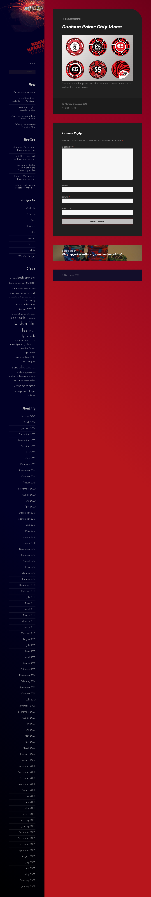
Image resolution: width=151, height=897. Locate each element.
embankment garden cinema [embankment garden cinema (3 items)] (22, 297)
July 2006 (30, 796)
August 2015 (29, 639)
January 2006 (28, 826)
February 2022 (27, 464)
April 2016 (30, 609)
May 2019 (30, 531)
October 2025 (28, 416)
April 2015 (30, 657)
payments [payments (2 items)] (32, 341)
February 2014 (28, 681)
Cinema (31, 214)
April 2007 (30, 742)
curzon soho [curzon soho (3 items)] (23, 289)
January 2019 (28, 537)
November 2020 (26, 489)
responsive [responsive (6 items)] (29, 352)
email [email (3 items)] (26, 293)
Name (66, 185)
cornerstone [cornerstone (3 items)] (20, 283)
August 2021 (29, 483)
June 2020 (30, 501)
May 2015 (30, 651)
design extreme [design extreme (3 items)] (16, 293)
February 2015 (28, 669)
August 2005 (28, 856)
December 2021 (27, 471)
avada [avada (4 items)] (13, 278)
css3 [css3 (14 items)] (14, 288)
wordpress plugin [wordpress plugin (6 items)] (24, 391)
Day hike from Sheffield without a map (23, 117)
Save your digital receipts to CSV (26, 108)
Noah (16, 147)
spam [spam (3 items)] (32, 362)
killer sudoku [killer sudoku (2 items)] (30, 314)
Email (66, 197)
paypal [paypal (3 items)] (13, 344)
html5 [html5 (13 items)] (31, 309)
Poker (32, 232)
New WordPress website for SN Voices (23, 100)
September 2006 (26, 784)
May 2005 (29, 874)
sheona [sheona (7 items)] (25, 361)
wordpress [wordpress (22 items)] (25, 386)
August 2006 (28, 790)
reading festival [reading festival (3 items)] (28, 348)
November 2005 (26, 838)
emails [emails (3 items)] (32, 293)
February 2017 (28, 573)
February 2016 (28, 621)
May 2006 (29, 808)
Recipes (31, 238)
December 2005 (26, 832)
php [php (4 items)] (33, 344)
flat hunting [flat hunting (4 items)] (29, 300)
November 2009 (26, 706)
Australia (30, 208)
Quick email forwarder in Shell (26, 149)
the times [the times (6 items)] (17, 380)
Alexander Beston (26, 165)
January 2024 (28, 428)
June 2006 (30, 802)
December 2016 (27, 585)
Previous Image (73, 19)
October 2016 (28, 591)
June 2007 (30, 730)
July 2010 (30, 700)
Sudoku (31, 250)
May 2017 (30, 567)
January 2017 (28, 579)
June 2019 (30, 525)
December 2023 (27, 434)
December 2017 (27, 549)
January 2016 (28, 627)
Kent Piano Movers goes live (26, 169)
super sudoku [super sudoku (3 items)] (29, 377)
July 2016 (30, 597)
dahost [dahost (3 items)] (32, 289)
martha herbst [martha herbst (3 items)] (21, 341)
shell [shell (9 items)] (32, 356)
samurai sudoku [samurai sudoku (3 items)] (22, 357)
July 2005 (30, 862)
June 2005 (30, 868)
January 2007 (28, 760)
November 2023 (26, 440)
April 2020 (30, 507)
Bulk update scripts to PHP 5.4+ (25, 186)
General (31, 226)
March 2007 (29, 748)
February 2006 (27, 820)
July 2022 (30, 452)
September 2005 (26, 850)
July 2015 (30, 645)
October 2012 (28, 694)
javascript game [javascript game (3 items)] (18, 314)
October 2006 (27, 778)
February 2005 (27, 880)
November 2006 (26, 772)
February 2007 (27, 754)
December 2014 (27, 675)
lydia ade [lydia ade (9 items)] (28, 336)
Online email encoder (24, 92)
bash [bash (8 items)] (20, 277)
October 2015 (28, 633)
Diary (32, 220)
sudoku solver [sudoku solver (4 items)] (16, 376)
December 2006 (26, 766)
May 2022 (30, 458)
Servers (31, 244)
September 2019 (26, 519)
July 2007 (30, 724)
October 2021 (28, 477)
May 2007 (30, 736)
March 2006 (28, 814)
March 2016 (29, 615)
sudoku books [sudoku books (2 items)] (30, 368)
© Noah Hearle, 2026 (70, 275)
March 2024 (29, 422)
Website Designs (26, 256)
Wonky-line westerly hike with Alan (25, 126)
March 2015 (29, 663)
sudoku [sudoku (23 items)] (19, 367)
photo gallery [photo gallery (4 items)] (24, 344)
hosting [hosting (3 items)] (22, 309)
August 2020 (28, 495)
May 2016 (30, 603)
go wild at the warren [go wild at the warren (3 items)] (25, 304)
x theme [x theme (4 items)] (31, 395)
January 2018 (28, 543)
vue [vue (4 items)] (13, 386)
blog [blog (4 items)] (11, 283)
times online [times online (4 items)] (29, 381)
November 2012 (27, 688)
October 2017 (28, 555)
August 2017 (29, 561)
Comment (68, 147)
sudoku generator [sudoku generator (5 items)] (26, 372)
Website (66, 208)
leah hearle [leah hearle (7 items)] (17, 317)
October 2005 (27, 844)
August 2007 (28, 718)
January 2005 (28, 887)
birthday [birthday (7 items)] (29, 277)
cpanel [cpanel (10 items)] (30, 283)
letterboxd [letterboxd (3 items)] (30, 318)
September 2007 (26, 712)
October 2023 (28, 446)
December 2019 (27, 513)
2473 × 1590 (70, 108)
